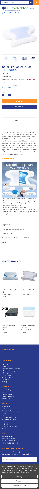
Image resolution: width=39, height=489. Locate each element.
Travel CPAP (5, 392)
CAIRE (4, 415)
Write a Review (6, 87)
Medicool (5, 424)
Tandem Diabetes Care (9, 426)
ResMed (4, 409)
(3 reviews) (16, 85)
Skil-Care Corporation (9, 417)
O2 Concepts (6, 422)
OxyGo (4, 413)
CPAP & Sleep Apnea (8, 396)
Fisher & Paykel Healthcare (11, 411)
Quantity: (4, 92)
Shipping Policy (7, 373)
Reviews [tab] (19, 126)
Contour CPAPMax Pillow (29, 290)
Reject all (19, 481)
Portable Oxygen (7, 390)
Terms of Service (7, 377)
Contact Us (5, 366)
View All (4, 428)
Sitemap (4, 382)
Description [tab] (19, 120)
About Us (5, 364)
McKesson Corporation (9, 420)
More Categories (7, 398)
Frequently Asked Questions (11, 369)
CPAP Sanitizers (7, 394)
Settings (19, 476)
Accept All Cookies (19, 486)
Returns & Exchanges (9, 371)
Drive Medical (6, 407)
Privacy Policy (6, 375)
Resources (5, 379)
